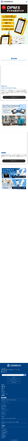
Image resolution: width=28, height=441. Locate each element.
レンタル (3, 420)
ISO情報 (3, 392)
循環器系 (3, 427)
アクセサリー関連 (4, 431)
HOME (3, 384)
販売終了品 (3, 416)
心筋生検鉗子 (4, 430)
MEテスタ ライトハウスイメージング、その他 (10, 422)
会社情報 (3, 391)
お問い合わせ (14, 382)
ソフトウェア (3, 415)
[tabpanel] (14, 24)
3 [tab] (13, 45)
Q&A (2, 389)
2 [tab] (11, 45)
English (14, 377)
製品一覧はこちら (14, 97)
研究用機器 (3, 437)
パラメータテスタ (4, 411)
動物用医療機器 (4, 436)
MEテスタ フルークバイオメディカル (9, 418)
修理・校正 (3, 386)
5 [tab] (16, 45)
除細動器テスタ (4, 408)
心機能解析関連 (4, 432)
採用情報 (3, 395)
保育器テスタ (3, 412)
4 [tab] (14, 45)
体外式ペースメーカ (5, 433)
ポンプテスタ (3, 404)
